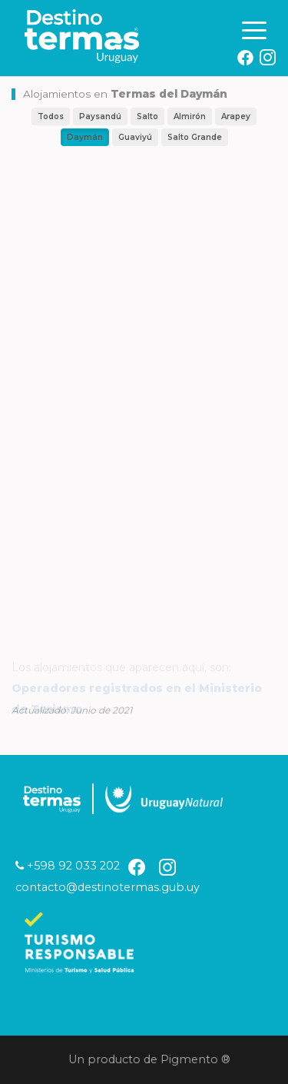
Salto (147, 116)
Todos (51, 116)
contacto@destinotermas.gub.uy (107, 887)
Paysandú (100, 116)
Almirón (190, 116)
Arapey (235, 116)
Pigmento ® (198, 1059)
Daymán (85, 137)
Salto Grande (194, 137)
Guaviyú (135, 137)
